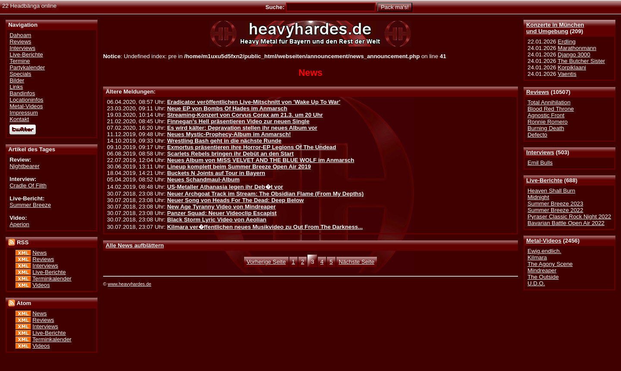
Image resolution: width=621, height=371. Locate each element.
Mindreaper (541, 270)
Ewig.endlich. (544, 251)
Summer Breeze (30, 205)
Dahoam (20, 35)
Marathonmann (577, 48)
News (39, 252)
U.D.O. (536, 283)
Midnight (538, 197)
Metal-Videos (543, 240)
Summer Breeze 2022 (555, 210)
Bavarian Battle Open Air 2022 (565, 223)
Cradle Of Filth (28, 185)
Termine (19, 61)
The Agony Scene (550, 264)
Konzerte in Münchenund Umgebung (555, 28)
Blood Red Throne (550, 109)
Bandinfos (22, 93)
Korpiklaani (572, 67)
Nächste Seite (357, 262)
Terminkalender (52, 278)
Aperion (19, 224)
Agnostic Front (546, 115)
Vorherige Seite (266, 262)
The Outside (542, 277)
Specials (20, 74)
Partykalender (27, 67)
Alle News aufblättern (135, 245)
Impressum (23, 112)
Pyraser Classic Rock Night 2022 (569, 216)
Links (16, 87)
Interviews (540, 152)
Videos (41, 285)
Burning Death (545, 128)
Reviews (537, 92)
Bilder (16, 80)
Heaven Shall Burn (551, 190)
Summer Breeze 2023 (555, 203)
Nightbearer (24, 166)
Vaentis (567, 74)
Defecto (537, 134)
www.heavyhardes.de (129, 284)
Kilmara (537, 257)
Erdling (566, 41)
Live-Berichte (544, 180)
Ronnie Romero (547, 121)
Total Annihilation (549, 102)
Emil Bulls (539, 162)
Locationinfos (26, 100)
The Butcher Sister (581, 61)
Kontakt (19, 119)
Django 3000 (574, 54)
